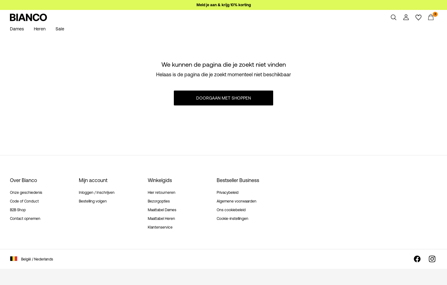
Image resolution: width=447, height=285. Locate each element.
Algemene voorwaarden (236, 201)
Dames (17, 28)
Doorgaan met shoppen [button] (223, 98)
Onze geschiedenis (26, 192)
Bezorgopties (159, 201)
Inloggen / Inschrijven (97, 192)
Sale (60, 28)
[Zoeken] (393, 17)
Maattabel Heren (161, 218)
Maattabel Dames (162, 210)
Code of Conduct (24, 201)
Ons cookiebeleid (231, 210)
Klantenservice (160, 227)
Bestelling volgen (93, 201)
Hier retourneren (161, 192)
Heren (40, 28)
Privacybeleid (227, 192)
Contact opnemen (25, 218)
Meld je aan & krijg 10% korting (223, 5)
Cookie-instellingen (232, 218)
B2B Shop (18, 210)
